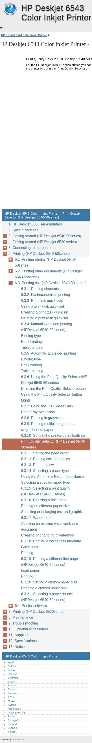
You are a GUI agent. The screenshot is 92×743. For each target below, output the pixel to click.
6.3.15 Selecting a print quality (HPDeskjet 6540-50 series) (45, 491)
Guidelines (29, 547)
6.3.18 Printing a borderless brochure (51, 541)
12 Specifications (23, 641)
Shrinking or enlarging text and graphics (52, 512)
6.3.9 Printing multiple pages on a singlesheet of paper (48, 427)
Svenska (13, 728)
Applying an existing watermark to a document (49, 526)
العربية (11, 662)
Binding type (31, 336)
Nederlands (14, 708)
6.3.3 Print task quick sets (42, 300)
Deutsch (12, 674)
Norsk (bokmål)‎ (16, 712)
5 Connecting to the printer (30, 248)
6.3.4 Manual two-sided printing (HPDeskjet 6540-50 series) (46, 327)
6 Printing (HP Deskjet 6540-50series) (39, 253)
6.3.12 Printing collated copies (45, 459)
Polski (11, 716)
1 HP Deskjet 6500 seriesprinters (35, 224)
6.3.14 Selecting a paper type (45, 471)
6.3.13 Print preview (37, 465)
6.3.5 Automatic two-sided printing (48, 353)
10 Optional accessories (28, 629)
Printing (27, 553)
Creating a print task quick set (44, 312)
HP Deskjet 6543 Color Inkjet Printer (10, 9)
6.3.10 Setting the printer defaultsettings (53, 435)
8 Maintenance (21, 617)
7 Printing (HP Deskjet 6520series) (37, 611)
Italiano (12, 705)
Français (13, 693)
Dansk (11, 670)
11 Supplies (18, 635)
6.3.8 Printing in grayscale (42, 418)
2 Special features (23, 230)
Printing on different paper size (45, 506)
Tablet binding (32, 347)
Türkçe (11, 731)
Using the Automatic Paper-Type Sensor (53, 476)
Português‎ (13, 720)
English (12, 681)
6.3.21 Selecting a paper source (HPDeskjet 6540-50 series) (47, 597)
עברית (11, 697)
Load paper (30, 570)
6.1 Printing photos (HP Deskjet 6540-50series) (45, 262)
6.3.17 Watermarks (36, 518)
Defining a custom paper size (44, 588)
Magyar (12, 701)
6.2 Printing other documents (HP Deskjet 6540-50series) (48, 274)
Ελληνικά (13, 677)
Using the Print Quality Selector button (51, 394)
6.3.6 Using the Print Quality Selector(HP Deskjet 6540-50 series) (54, 380)
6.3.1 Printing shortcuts (40, 289)
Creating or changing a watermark (48, 535)
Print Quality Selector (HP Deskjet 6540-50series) (53, 444)
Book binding (31, 342)
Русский (12, 724)
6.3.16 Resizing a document (44, 500)
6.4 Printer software (31, 606)
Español (12, 685)
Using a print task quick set (42, 306)
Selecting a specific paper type (45, 482)
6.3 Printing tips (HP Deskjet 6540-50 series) (51, 283)
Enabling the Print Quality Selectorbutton (53, 388)
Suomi (11, 689)
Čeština (12, 666)
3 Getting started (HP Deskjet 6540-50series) (45, 236)
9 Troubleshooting (23, 623)
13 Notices (17, 647)
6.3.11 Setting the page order (45, 453)
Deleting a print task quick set (44, 318)
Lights (26, 400)
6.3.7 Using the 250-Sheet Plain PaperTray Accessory (47, 409)
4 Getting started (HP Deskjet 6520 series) (43, 242)
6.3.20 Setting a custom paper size (49, 582)
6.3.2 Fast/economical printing (45, 295)
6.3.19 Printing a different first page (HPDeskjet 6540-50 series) (49, 562)
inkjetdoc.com (18, 739)
